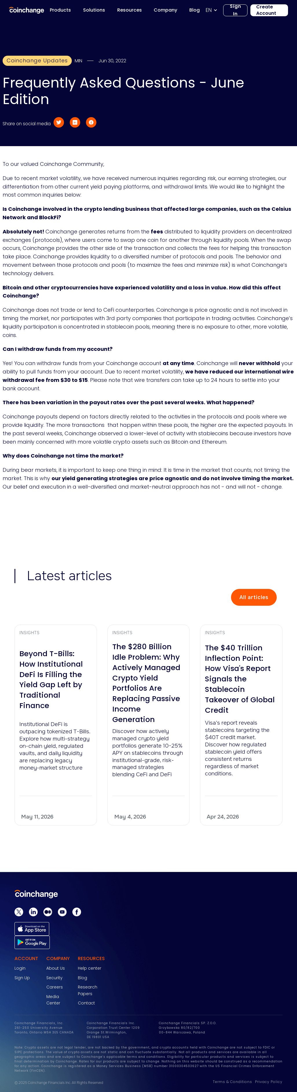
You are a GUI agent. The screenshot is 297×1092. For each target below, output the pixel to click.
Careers (54, 987)
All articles (253, 597)
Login (19, 968)
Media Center (53, 1000)
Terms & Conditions (232, 1081)
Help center (89, 968)
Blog (82, 978)
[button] (214, 10)
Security (54, 978)
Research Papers (87, 990)
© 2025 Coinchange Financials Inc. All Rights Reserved (58, 1082)
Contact (86, 1003)
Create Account (266, 10)
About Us (55, 968)
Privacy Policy (269, 1081)
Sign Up (22, 978)
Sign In (235, 10)
